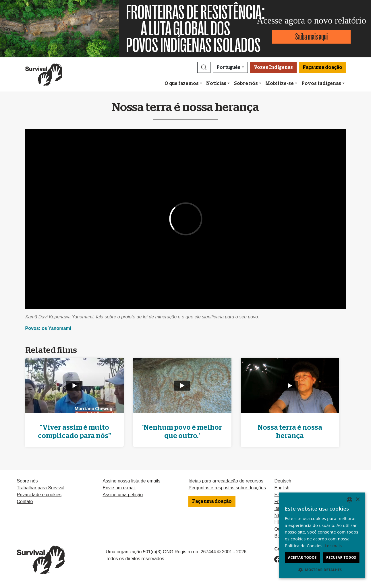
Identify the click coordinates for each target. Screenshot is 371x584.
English (281, 487)
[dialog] (322, 535)
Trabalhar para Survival (40, 487)
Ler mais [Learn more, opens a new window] (333, 545)
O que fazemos (182, 83)
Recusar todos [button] (341, 557)
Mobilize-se (279, 83)
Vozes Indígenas (273, 67)
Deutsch (282, 480)
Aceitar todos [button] (302, 557)
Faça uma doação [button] (322, 67)
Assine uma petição (123, 494)
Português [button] (228, 67)
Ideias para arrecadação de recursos (225, 480)
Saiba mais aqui (311, 36)
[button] (203, 67)
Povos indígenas (321, 83)
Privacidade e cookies (39, 494)
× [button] (357, 499)
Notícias (216, 83)
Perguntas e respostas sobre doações (227, 487)
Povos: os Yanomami (48, 328)
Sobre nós (246, 83)
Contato (25, 501)
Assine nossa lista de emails (131, 480)
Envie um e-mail (119, 487)
